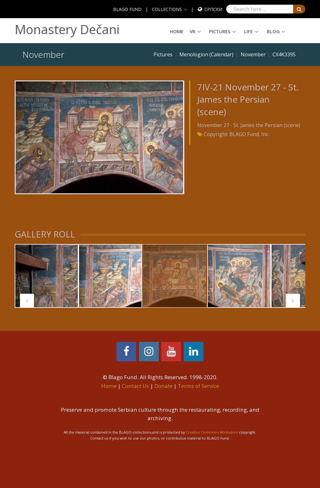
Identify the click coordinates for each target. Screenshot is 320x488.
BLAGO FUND (127, 9)
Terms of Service (198, 385)
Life (248, 31)
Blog (273, 31)
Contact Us (135, 385)
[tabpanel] (46, 276)
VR (192, 31)
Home (176, 31)
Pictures (219, 31)
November (253, 54)
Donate (163, 385)
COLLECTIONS (167, 9)
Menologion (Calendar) (206, 54)
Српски (213, 9)
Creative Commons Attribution (212, 432)
